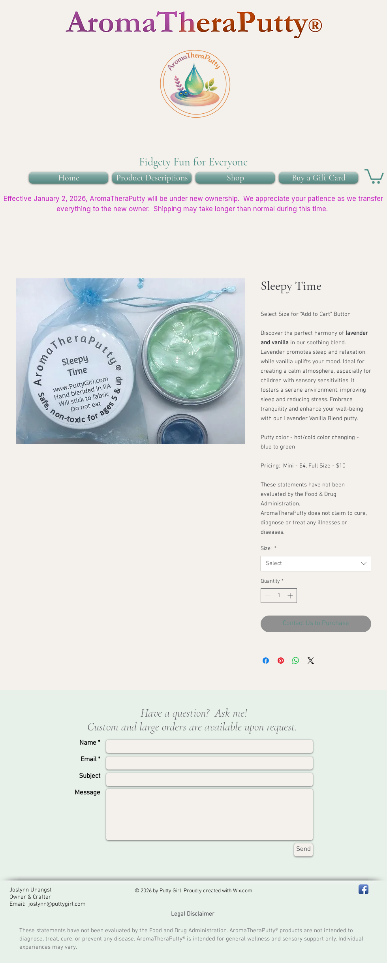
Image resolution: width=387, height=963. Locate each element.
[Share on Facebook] (266, 660)
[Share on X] (311, 660)
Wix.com (242, 891)
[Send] (303, 849)
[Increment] (291, 596)
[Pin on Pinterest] (281, 660)
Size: (268, 548)
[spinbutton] (279, 596)
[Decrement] (267, 596)
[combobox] (316, 563)
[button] (374, 175)
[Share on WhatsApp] (296, 660)
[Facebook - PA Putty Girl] (363, 889)
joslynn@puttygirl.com (57, 904)
